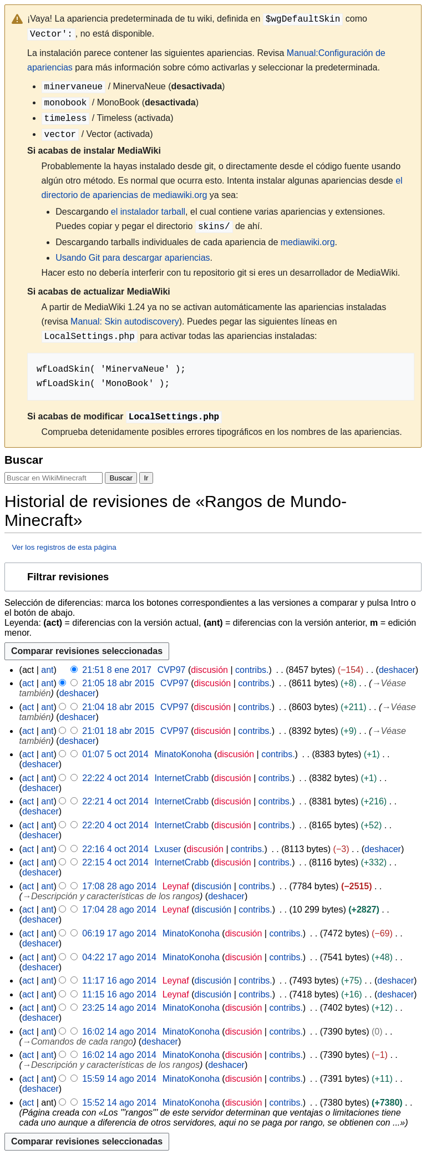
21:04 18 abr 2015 (118, 707)
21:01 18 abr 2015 (118, 731)
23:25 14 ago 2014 (119, 1007)
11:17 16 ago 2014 (119, 980)
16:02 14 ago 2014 (119, 1031)
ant (47, 670)
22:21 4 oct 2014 (115, 801)
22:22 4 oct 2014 (115, 778)
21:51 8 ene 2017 (116, 670)
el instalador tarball (148, 211)
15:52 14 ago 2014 (119, 1102)
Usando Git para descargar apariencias (132, 257)
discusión (209, 670)
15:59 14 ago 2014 (119, 1078)
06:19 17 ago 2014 (119, 933)
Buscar (23, 459)
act (28, 683)
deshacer (397, 670)
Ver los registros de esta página (64, 547)
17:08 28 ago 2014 (119, 886)
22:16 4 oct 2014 (115, 849)
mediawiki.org (308, 242)
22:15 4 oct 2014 (115, 862)
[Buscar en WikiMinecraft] (53, 478)
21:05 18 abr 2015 (118, 683)
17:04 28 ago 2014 (119, 909)
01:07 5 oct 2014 (115, 754)
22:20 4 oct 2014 (115, 825)
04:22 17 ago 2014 (119, 957)
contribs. (251, 670)
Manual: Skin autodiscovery (124, 321)
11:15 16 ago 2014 (119, 994)
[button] (213, 577)
